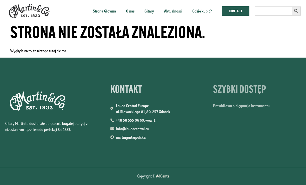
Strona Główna (104, 11)
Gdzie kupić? (202, 11)
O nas (130, 11)
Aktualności (173, 11)
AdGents (162, 175)
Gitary (149, 11)
